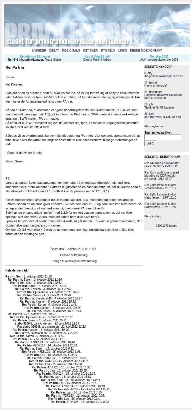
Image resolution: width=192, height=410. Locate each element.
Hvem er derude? (156, 85)
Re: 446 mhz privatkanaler (25, 59)
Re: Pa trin (15, 279)
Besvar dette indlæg (74, 255)
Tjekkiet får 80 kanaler (159, 107)
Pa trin (9, 276)
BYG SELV (108, 50)
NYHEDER (39, 50)
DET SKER (90, 50)
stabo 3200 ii (23, 323)
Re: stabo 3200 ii (28, 326)
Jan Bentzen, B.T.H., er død (162, 117)
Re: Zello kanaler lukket (160, 185)
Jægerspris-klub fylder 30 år (163, 76)
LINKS (122, 50)
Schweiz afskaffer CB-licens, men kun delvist (163, 96)
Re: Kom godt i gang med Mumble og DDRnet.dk (161, 174)
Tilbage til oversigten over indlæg (74, 261)
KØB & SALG (71, 50)
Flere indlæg (152, 216)
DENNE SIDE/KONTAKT (146, 50)
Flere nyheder (153, 126)
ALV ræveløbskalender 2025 (159, 59)
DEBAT (54, 50)
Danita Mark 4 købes (97, 59)
